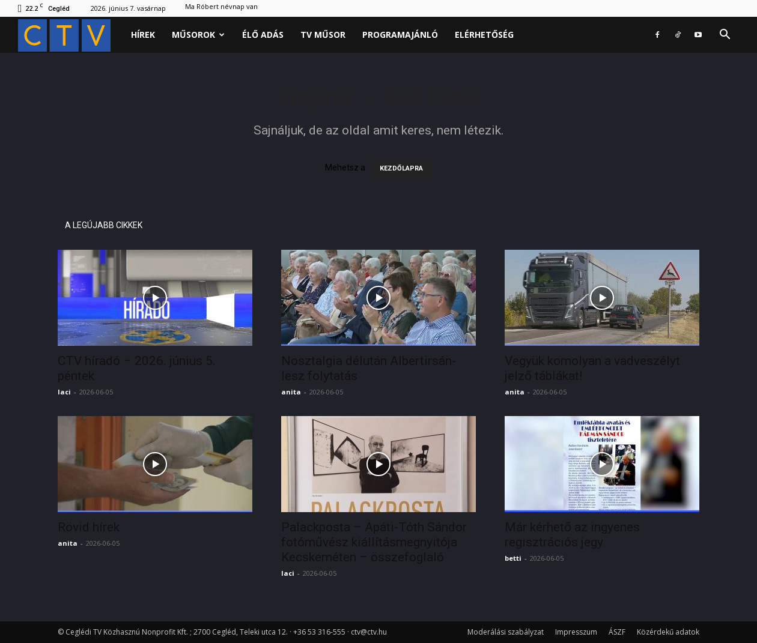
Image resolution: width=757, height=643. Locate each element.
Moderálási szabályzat (505, 632)
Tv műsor (322, 34)
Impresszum (576, 632)
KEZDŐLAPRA (401, 168)
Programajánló (400, 34)
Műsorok (198, 34)
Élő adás (263, 34)
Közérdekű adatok (668, 632)
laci (64, 391)
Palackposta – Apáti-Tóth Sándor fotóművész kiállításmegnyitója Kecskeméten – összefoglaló (374, 542)
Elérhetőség (484, 34)
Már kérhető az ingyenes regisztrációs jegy (572, 534)
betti (513, 558)
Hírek (143, 34)
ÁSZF (617, 632)
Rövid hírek (89, 527)
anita (291, 391)
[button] (724, 35)
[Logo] (70, 35)
